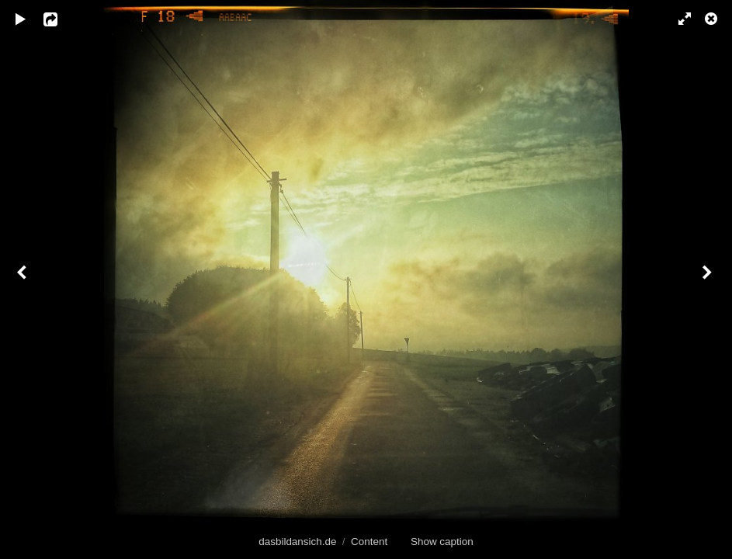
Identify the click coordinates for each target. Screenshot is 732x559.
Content (369, 541)
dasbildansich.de (297, 541)
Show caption (442, 541)
